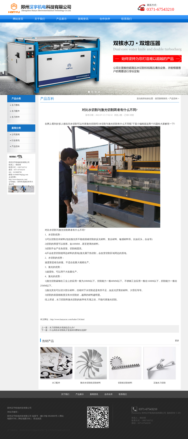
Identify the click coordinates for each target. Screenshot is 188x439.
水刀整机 (16, 105)
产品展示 (61, 18)
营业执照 (37, 419)
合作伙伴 (105, 18)
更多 (177, 341)
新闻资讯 (83, 18)
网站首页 (18, 18)
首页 (157, 98)
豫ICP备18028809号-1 (50, 416)
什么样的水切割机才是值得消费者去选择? (68, 330)
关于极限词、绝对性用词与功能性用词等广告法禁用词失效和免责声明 (38, 430)
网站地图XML (24, 419)
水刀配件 (16, 111)
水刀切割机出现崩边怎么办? (62, 327)
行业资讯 (16, 140)
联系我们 (126, 18)
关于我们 (40, 18)
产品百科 (16, 146)
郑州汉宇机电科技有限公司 (154, 413)
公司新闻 (16, 134)
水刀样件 (16, 117)
